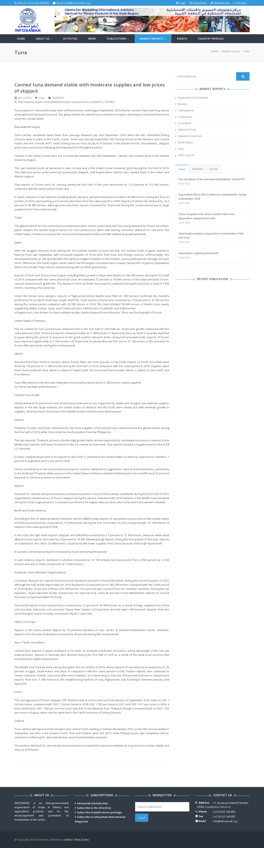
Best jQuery (82, 839)
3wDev (68, 839)
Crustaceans (183, 117)
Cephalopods (184, 110)
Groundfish (183, 123)
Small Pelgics (184, 142)
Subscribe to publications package (99, 812)
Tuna (179, 149)
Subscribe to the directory (94, 808)
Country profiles (211, 38)
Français (239, 3)
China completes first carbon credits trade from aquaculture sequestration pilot (206, 216)
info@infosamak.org (77, 3)
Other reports (184, 155)
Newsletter (198, 3)
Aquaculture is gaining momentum (198, 253)
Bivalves (181, 104)
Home (21, 38)
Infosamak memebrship (92, 803)
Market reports (154, 38)
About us (45, 38)
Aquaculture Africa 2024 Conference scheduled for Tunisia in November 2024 (212, 196)
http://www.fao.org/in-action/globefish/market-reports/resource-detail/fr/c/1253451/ (67, 102)
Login (181, 3)
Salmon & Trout (185, 129)
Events (182, 38)
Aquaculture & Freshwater (191, 97)
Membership (220, 3)
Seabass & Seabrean (188, 136)
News (92, 38)
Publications (119, 38)
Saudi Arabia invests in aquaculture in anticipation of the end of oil (211, 235)
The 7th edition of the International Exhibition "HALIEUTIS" (211, 179)
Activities (70, 38)
